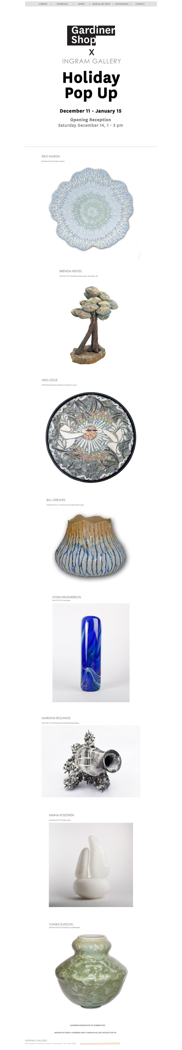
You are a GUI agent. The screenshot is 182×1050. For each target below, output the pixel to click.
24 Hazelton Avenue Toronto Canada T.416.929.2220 (50, 1044)
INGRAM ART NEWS (101, 4)
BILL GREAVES (56, 500)
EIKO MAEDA (51, 156)
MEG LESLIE (50, 380)
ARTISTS (81, 4)
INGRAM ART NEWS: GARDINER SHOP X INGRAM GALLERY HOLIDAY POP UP (85, 1033)
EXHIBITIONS (62, 4)
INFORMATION (121, 4)
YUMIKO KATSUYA (61, 924)
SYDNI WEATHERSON (66, 597)
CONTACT (140, 4)
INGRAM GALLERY (36, 1040)
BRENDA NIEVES (70, 271)
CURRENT (43, 4)
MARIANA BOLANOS (56, 718)
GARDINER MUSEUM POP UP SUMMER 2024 (87, 1025)
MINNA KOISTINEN (61, 815)
